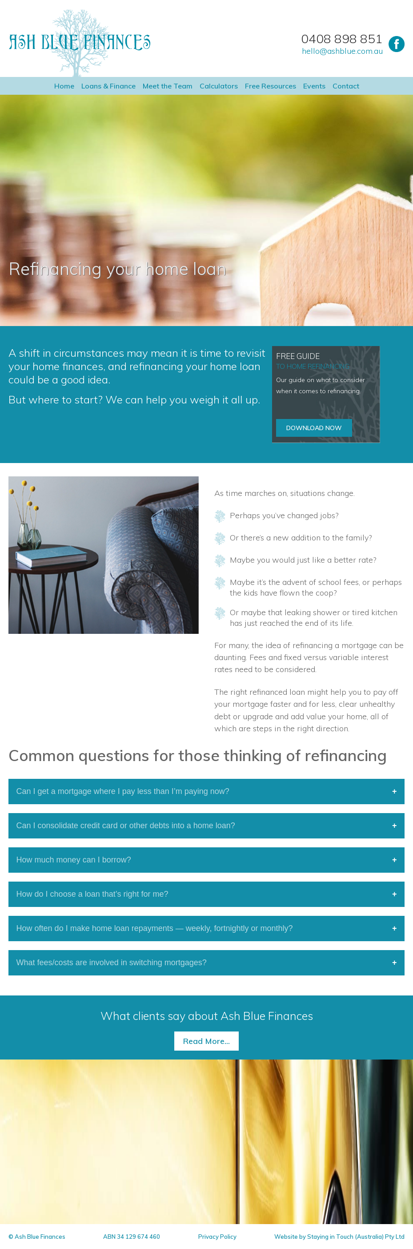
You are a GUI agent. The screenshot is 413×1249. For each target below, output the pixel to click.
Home (64, 85)
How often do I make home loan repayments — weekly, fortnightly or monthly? (154, 928)
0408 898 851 (342, 38)
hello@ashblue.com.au (342, 51)
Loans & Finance (108, 85)
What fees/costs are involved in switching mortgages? (111, 962)
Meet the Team (167, 85)
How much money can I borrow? (73, 859)
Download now (314, 428)
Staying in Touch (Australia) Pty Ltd (356, 1236)
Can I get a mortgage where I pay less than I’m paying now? (122, 791)
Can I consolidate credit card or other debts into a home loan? (125, 825)
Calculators (219, 85)
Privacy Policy (217, 1236)
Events (314, 85)
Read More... (206, 1041)
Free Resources (270, 85)
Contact (346, 85)
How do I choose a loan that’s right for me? (92, 894)
